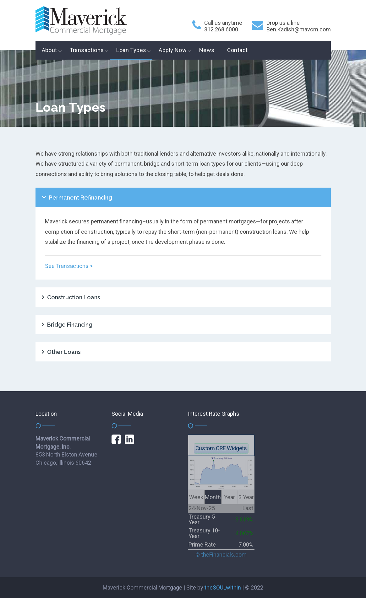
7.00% (245, 544)
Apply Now (173, 50)
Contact (237, 50)
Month (213, 497)
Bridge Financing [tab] (69, 324)
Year (229, 497)
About (49, 50)
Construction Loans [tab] (73, 297)
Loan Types (131, 50)
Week (196, 497)
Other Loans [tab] (64, 352)
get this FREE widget (221, 438)
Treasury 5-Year (202, 519)
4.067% (244, 533)
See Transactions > (69, 266)
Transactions (87, 50)
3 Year (246, 497)
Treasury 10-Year (204, 533)
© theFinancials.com (221, 555)
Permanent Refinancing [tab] (80, 197)
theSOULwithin (223, 587)
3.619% (244, 519)
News (207, 50)
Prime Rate (202, 544)
